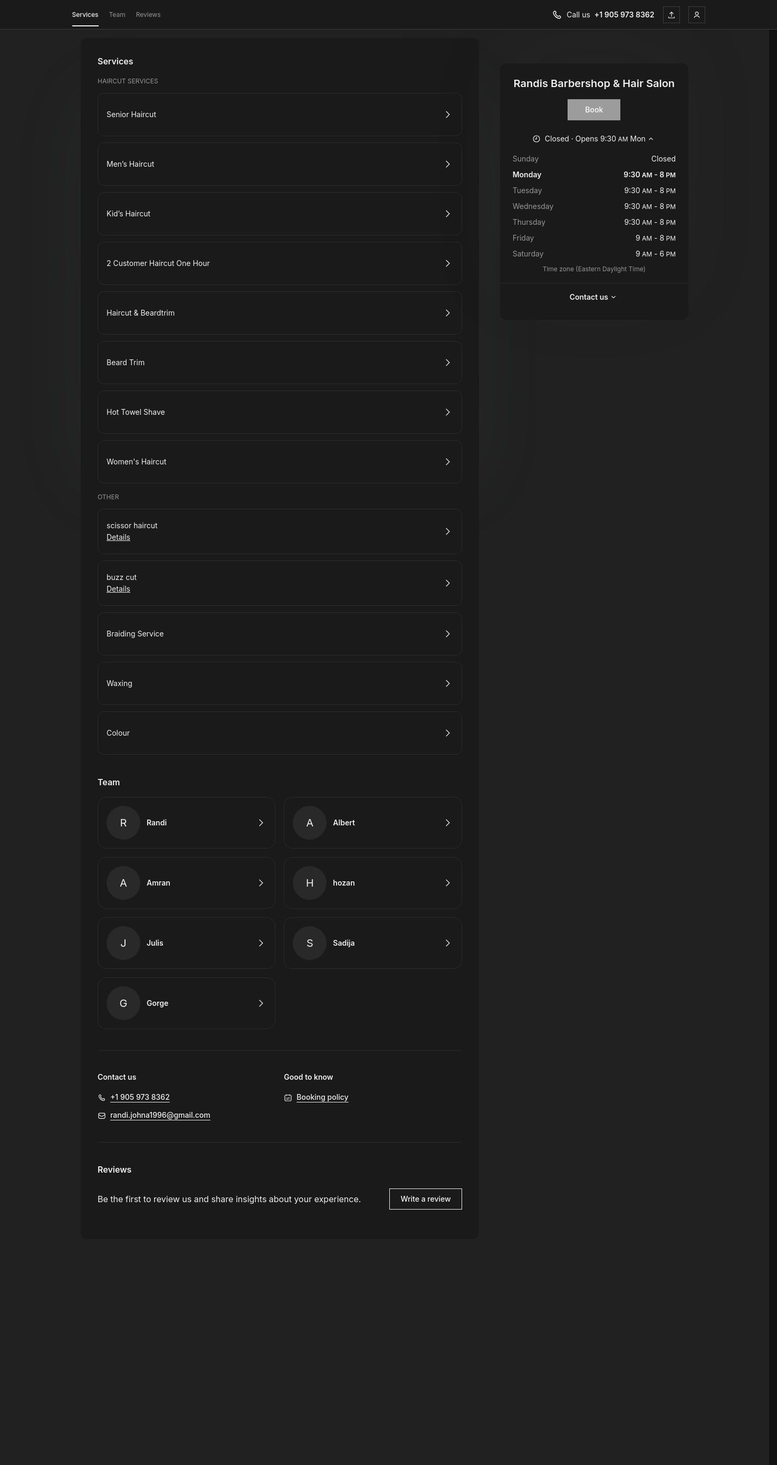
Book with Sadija (372, 943)
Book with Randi (186, 822)
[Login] (696, 14)
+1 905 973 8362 (140, 1096)
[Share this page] (671, 14)
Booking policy (322, 1096)
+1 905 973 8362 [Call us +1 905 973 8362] (624, 14)
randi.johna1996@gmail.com (160, 1114)
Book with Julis (186, 943)
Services (85, 16)
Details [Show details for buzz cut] (118, 589)
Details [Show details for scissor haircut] (118, 537)
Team (117, 14)
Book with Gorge (186, 1003)
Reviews (148, 14)
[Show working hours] (594, 139)
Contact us (594, 297)
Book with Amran (186, 883)
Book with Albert (372, 822)
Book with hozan (372, 883)
